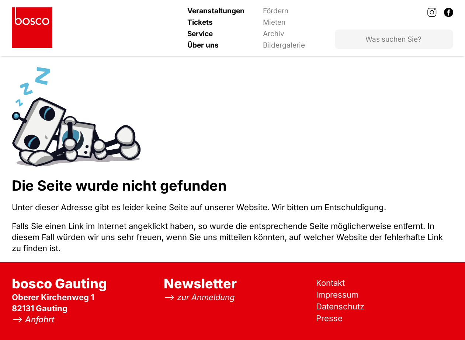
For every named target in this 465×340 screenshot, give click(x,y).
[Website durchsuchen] (394, 39)
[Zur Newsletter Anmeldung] (199, 297)
